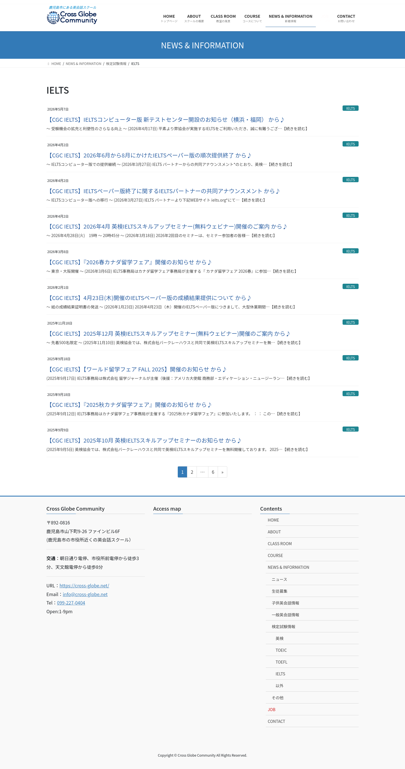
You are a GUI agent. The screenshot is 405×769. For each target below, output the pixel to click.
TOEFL (281, 662)
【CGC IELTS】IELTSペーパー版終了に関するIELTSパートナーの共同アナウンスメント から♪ (163, 191)
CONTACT (276, 721)
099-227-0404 (71, 602)
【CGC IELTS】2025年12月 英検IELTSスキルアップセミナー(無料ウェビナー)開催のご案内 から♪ (168, 333)
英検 (280, 638)
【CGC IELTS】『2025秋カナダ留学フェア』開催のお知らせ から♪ (129, 404)
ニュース (279, 579)
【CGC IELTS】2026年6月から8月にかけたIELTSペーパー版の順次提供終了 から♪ (149, 155)
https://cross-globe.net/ (84, 585)
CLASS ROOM (280, 543)
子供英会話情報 (285, 603)
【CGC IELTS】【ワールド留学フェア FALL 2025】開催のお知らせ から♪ (136, 369)
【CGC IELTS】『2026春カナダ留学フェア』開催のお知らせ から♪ (129, 262)
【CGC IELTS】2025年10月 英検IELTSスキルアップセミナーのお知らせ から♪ (144, 440)
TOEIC (281, 650)
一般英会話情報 (285, 614)
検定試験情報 (283, 626)
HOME (273, 520)
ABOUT (274, 532)
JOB (271, 709)
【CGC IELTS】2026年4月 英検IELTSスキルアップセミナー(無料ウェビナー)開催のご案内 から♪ (167, 226)
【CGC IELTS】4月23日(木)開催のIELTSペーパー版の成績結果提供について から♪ (149, 298)
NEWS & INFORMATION (288, 567)
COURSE (275, 555)
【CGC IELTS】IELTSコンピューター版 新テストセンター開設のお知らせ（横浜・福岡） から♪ (165, 119)
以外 (280, 685)
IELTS (350, 108)
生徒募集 (279, 591)
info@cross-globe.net (85, 594)
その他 (278, 697)
